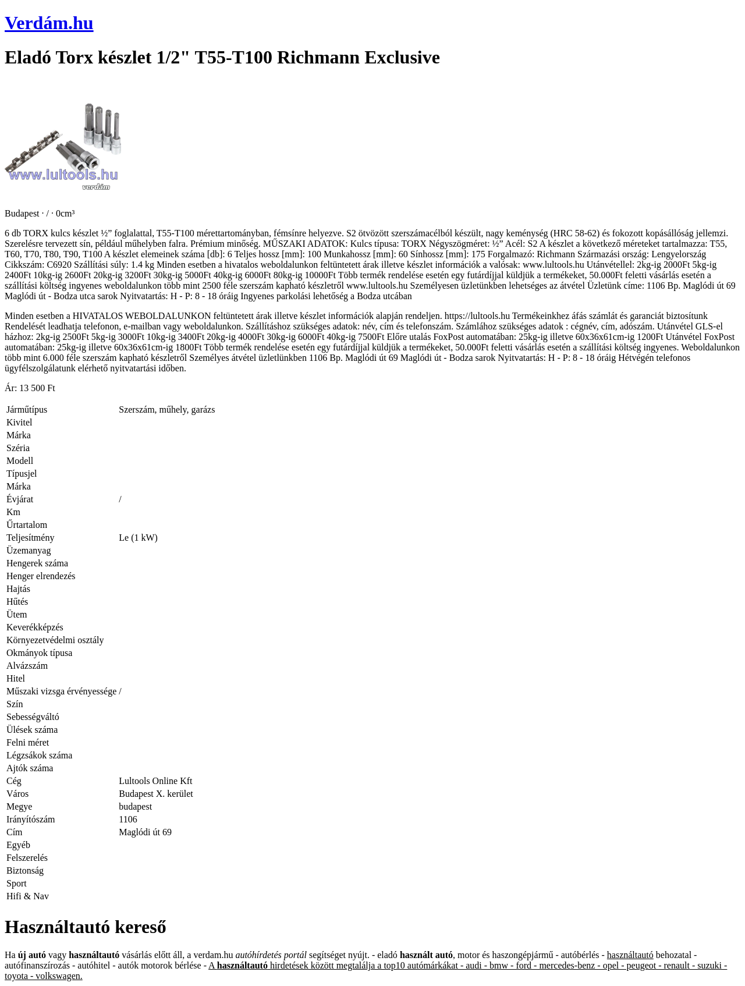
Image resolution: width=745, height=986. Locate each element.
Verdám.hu (49, 22)
